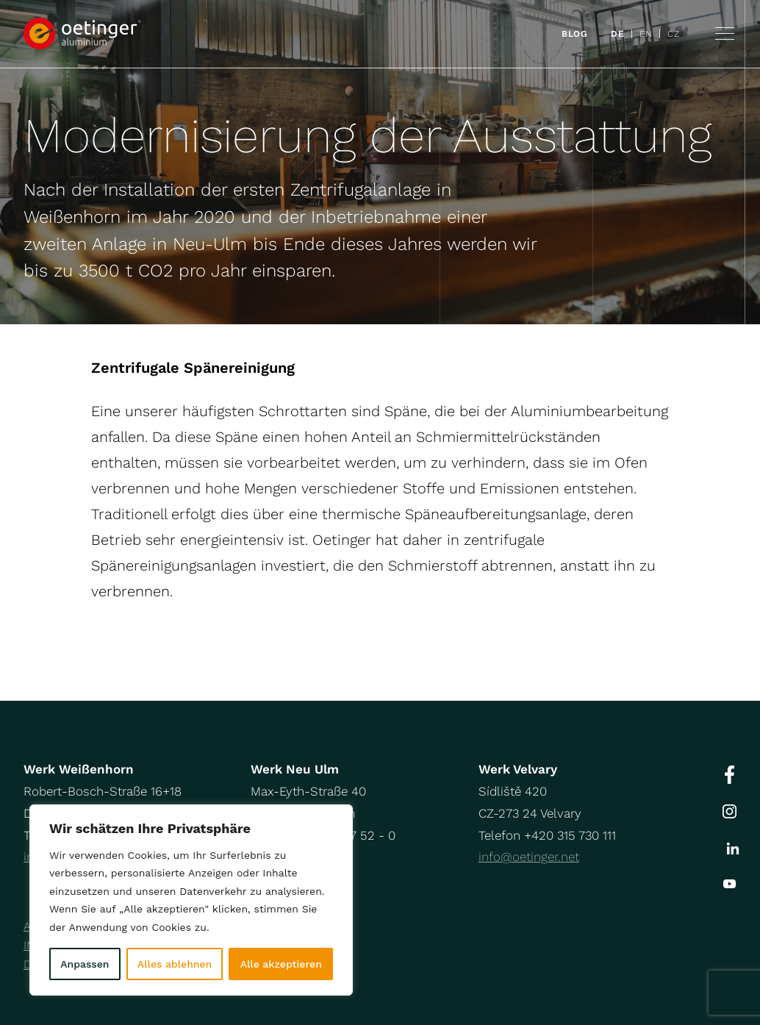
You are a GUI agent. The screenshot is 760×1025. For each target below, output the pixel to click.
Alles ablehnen (174, 964)
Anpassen (84, 964)
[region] (191, 900)
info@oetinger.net (528, 856)
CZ (673, 33)
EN (645, 33)
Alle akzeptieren (281, 964)
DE (617, 33)
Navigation (724, 33)
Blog (574, 33)
